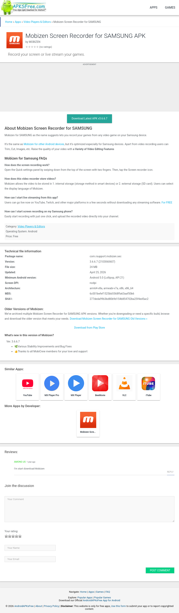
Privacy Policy (51, 606)
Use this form (118, 606)
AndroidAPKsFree (24, 606)
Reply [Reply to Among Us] (170, 472)
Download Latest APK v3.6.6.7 (89, 118)
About (38, 606)
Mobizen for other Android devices (44, 144)
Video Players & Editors (37, 21)
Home (8, 21)
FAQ (108, 591)
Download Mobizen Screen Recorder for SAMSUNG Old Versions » (108, 318)
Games (170, 7)
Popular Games (102, 597)
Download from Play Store (89, 327)
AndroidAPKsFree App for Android (101, 600)
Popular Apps (84, 597)
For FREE (167, 202)
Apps (153, 7)
